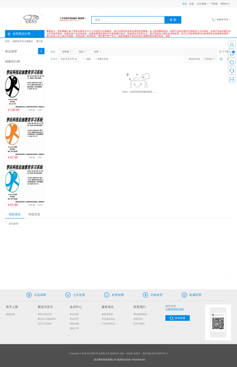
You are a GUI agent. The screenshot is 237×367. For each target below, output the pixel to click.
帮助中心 (225, 3)
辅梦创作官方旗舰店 (23, 41)
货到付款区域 (44, 314)
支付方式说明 (44, 323)
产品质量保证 (108, 323)
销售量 (67, 51)
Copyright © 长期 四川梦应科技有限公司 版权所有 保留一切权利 (101, 353)
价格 (98, 51)
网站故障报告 (140, 314)
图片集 (39, 41)
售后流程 (74, 314)
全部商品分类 (19, 33)
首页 (7, 41)
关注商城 (203, 3)
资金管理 (74, 319)
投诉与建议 (139, 323)
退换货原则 (107, 314)
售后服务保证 (108, 319)
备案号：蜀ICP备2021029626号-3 (151, 353)
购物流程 (10, 314)
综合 (53, 51)
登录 (184, 3)
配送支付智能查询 (47, 319)
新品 (83, 51)
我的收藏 (74, 323)
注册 (191, 3)
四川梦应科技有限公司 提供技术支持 (112, 359)
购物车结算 (221, 19)
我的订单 (74, 328)
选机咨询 (138, 319)
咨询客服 (177, 318)
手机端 (214, 3)
